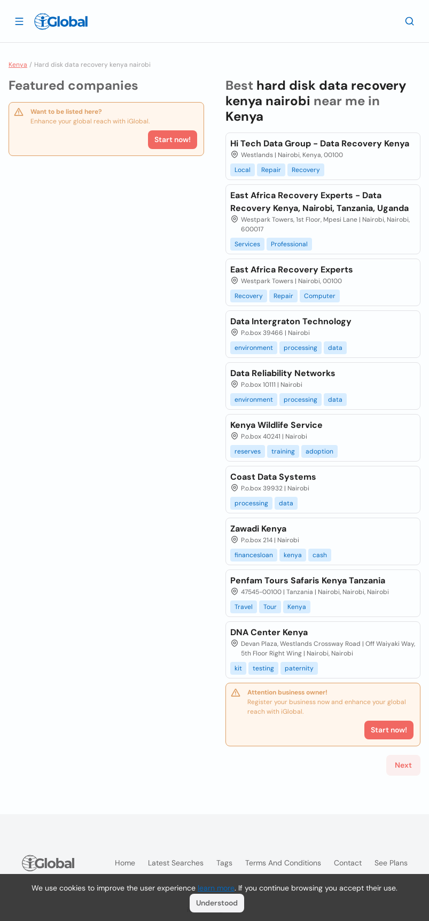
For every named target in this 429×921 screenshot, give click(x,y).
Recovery (306, 170)
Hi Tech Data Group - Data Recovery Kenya (319, 143)
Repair (271, 170)
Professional (289, 244)
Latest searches (176, 863)
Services (247, 244)
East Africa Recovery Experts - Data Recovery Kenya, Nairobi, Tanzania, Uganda (319, 202)
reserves (248, 451)
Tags (224, 863)
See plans (391, 863)
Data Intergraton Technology (291, 321)
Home (125, 863)
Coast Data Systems (273, 476)
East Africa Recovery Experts (291, 269)
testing (263, 668)
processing (300, 348)
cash (320, 555)
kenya (293, 555)
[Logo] (61, 21)
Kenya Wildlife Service (276, 425)
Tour (270, 607)
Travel (244, 607)
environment (254, 348)
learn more (216, 888)
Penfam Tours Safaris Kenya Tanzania (307, 580)
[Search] (409, 21)
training (283, 451)
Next (403, 765)
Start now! (172, 139)
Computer (320, 296)
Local (243, 170)
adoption (319, 451)
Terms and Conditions (283, 863)
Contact (348, 863)
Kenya (18, 64)
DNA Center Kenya (269, 632)
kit (238, 668)
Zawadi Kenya (258, 528)
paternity (299, 668)
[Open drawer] (19, 21)
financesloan (254, 555)
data (335, 348)
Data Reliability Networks (283, 373)
